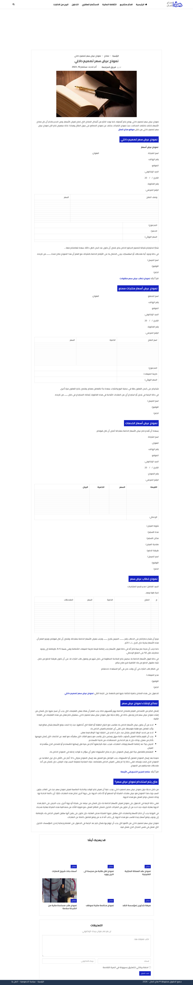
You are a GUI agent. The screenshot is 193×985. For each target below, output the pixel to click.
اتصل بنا (14, 982)
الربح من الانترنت (60, 4)
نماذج (148, 866)
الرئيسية (141, 4)
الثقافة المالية (109, 4)
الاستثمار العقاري (90, 4)
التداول (75, 4)
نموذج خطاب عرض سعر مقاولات (135, 278)
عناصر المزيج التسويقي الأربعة (135, 772)
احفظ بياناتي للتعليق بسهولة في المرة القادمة (125, 967)
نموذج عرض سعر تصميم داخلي (79, 693)
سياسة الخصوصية (28, 982)
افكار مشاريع (126, 4)
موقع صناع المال (126, 129)
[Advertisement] (96, 29)
